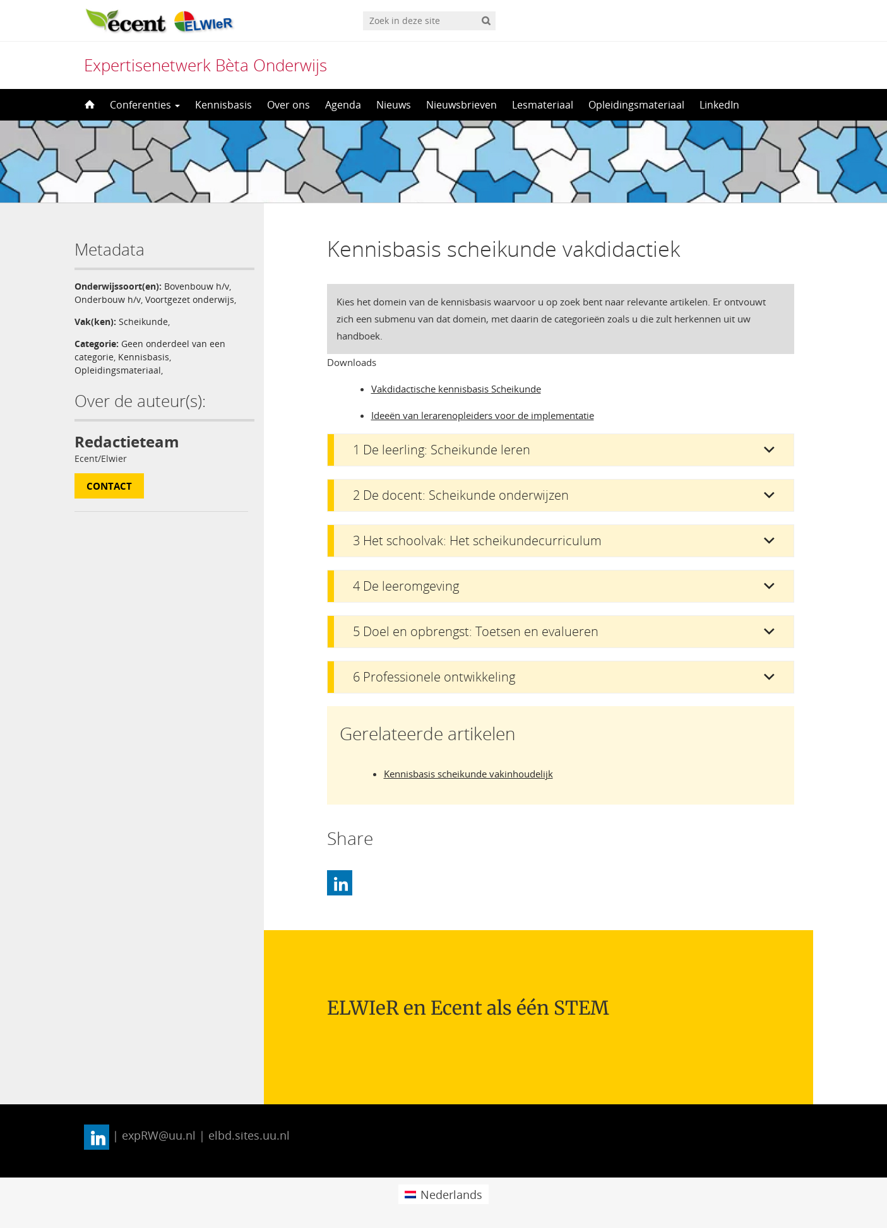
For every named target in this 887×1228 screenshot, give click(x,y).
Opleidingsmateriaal (636, 105)
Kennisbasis (223, 105)
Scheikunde (143, 322)
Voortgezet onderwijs (189, 299)
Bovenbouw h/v (196, 286)
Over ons (288, 105)
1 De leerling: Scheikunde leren (441, 449)
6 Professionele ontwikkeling (434, 676)
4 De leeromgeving (406, 585)
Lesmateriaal (542, 105)
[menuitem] (443, 1194)
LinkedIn (719, 105)
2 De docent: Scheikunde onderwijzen (461, 495)
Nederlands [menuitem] (451, 1194)
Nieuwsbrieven (461, 105)
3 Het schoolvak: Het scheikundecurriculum (477, 540)
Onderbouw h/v (107, 299)
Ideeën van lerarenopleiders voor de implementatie (482, 415)
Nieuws (393, 105)
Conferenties (145, 105)
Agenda (343, 105)
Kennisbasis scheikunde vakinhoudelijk (468, 773)
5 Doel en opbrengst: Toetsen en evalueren (475, 631)
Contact (109, 486)
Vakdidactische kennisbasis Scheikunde (456, 388)
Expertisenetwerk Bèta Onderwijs (205, 65)
